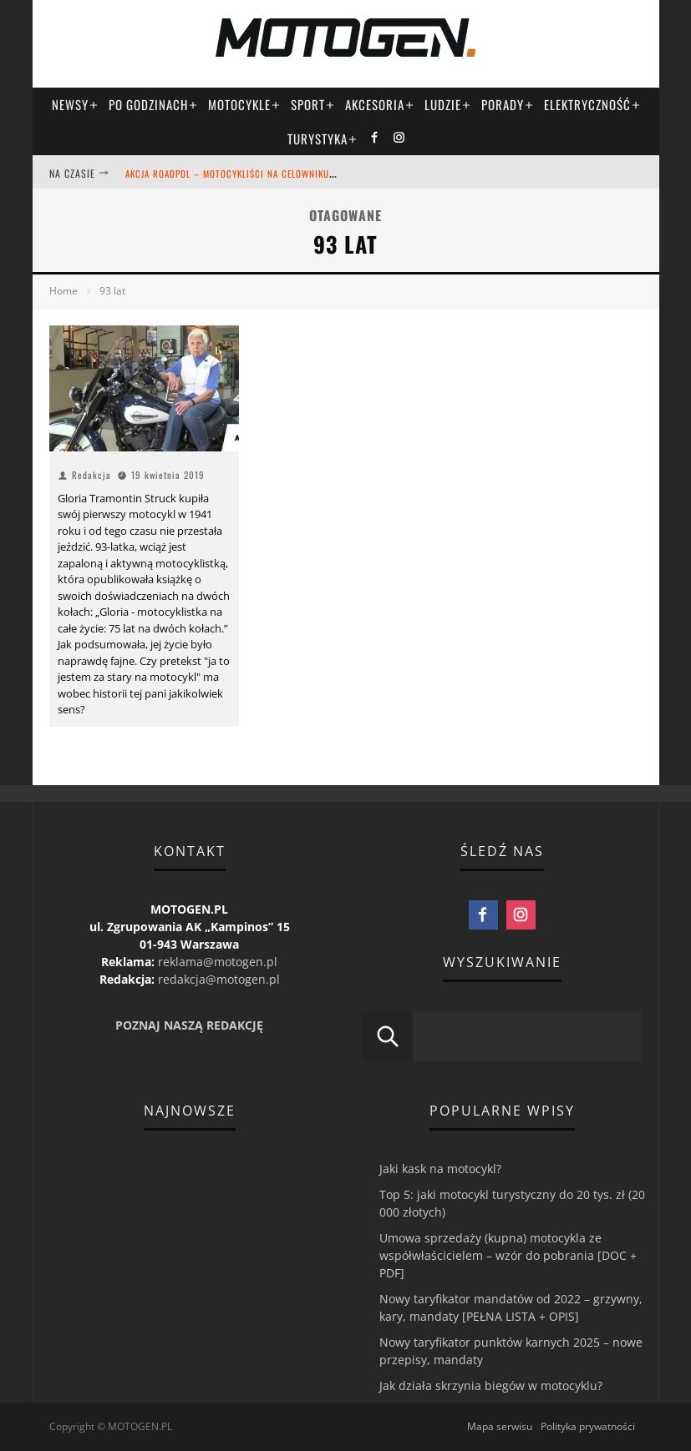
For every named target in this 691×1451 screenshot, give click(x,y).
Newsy (75, 104)
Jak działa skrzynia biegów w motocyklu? (490, 1385)
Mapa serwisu (499, 1426)
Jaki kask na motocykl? (440, 1168)
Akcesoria (379, 104)
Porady (507, 104)
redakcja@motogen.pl (219, 979)
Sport (313, 104)
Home (63, 291)
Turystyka (322, 138)
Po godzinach (153, 104)
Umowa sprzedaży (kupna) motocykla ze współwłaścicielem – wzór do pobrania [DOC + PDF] (508, 1255)
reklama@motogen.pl (217, 962)
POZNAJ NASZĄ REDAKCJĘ (189, 1025)
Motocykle (244, 104)
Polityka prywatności (588, 1426)
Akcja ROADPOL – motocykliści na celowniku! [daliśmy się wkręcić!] (281, 173)
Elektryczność (592, 104)
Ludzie (447, 104)
